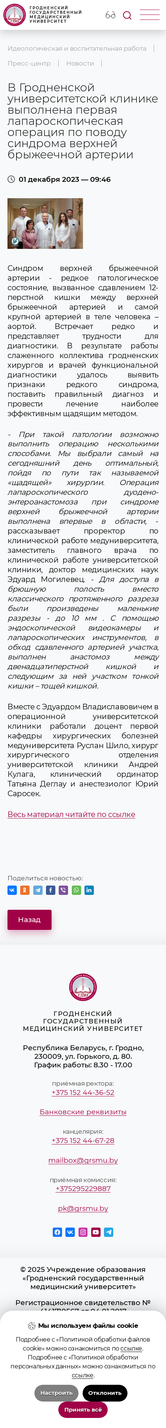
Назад (29, 919)
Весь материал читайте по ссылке (71, 814)
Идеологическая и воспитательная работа (76, 48)
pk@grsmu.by (83, 1208)
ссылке (131, 1348)
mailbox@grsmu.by (83, 1160)
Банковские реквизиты (83, 1112)
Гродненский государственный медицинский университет (42, 15)
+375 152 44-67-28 (83, 1140)
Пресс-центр (29, 63)
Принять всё (83, 1409)
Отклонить (105, 1393)
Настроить (56, 1393)
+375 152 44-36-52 (83, 1092)
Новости (80, 63)
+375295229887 (83, 1188)
